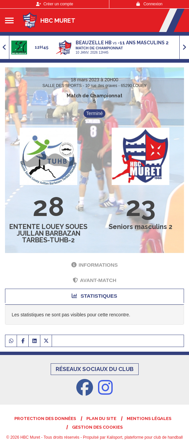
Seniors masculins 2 (140, 227)
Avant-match (94, 280)
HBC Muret (57, 20)
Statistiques (94, 296)
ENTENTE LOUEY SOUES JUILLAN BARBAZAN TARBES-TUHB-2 (48, 233)
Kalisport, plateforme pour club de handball (145, 437)
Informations (94, 265)
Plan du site (101, 418)
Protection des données (45, 418)
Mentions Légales (149, 418)
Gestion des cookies (97, 427)
